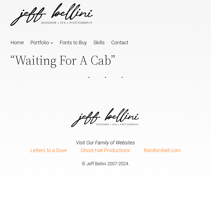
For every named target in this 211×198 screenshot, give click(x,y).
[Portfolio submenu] (51, 42)
